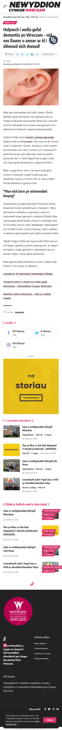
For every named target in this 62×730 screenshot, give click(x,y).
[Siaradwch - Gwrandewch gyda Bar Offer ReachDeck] (53, 40)
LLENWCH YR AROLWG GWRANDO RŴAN (28, 273)
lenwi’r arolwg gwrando (40, 137)
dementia (19, 312)
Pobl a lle (10, 23)
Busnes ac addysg (29, 487)
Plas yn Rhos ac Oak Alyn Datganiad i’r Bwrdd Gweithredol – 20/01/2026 (21, 531)
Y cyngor (47, 435)
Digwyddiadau (28, 435)
